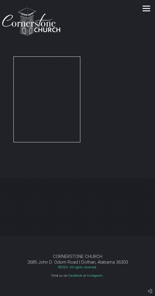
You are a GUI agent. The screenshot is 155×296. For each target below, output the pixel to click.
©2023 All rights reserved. (77, 267)
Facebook (75, 276)
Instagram (95, 276)
